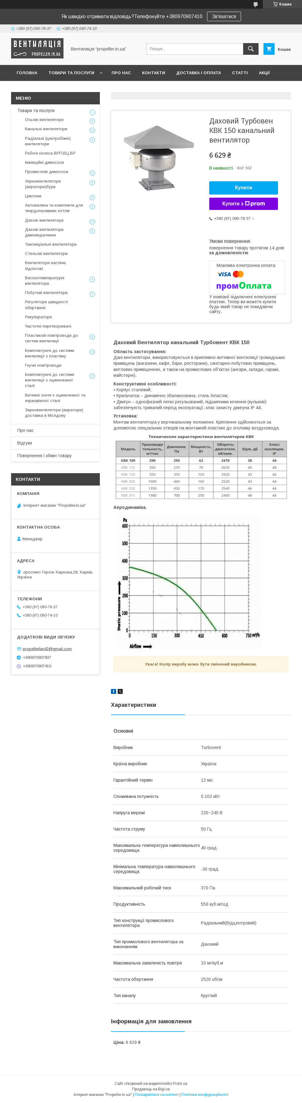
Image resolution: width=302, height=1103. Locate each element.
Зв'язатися (224, 16)
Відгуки (24, 443)
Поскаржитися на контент (157, 1095)
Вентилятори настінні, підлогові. (46, 265)
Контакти (153, 72)
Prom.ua (180, 1083)
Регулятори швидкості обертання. (46, 305)
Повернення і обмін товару (44, 455)
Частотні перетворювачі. (48, 326)
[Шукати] (251, 49)
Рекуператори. (39, 317)
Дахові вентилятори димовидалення (44, 232)
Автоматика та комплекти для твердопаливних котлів (54, 208)
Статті (240, 72)
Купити (243, 187)
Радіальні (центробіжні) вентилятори (48, 141)
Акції (264, 72)
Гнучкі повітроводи (43, 365)
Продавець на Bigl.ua (151, 1089)
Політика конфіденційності (205, 1095)
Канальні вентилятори (46, 129)
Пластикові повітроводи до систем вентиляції (51, 338)
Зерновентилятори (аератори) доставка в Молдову (54, 413)
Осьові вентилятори (44, 119)
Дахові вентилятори (44, 220)
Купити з (243, 204)
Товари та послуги (71, 72)
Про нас (121, 72)
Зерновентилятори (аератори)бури (43, 184)
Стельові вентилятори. (46, 253)
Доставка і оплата (198, 72)
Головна (27, 72)
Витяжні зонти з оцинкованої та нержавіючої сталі (55, 398)
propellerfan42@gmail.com (47, 648)
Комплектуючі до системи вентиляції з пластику (49, 353)
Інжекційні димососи (44, 162)
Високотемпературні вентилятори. (44, 281)
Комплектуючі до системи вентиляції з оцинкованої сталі (49, 380)
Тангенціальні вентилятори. (51, 244)
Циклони (33, 196)
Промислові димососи (46, 171)
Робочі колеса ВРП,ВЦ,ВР (50, 153)
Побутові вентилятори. (46, 292)
